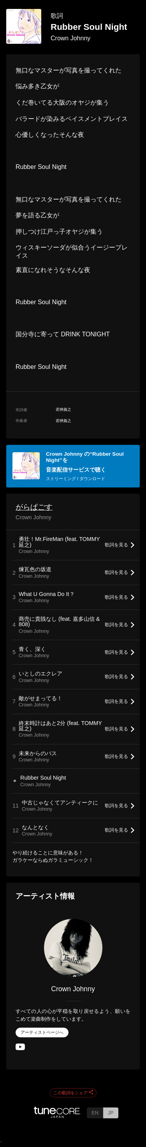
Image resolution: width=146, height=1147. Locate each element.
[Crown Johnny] (73, 948)
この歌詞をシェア (73, 1092)
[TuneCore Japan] (57, 1116)
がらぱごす (34, 507)
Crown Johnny (70, 38)
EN (95, 1113)
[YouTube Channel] (20, 1048)
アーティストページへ (42, 1032)
